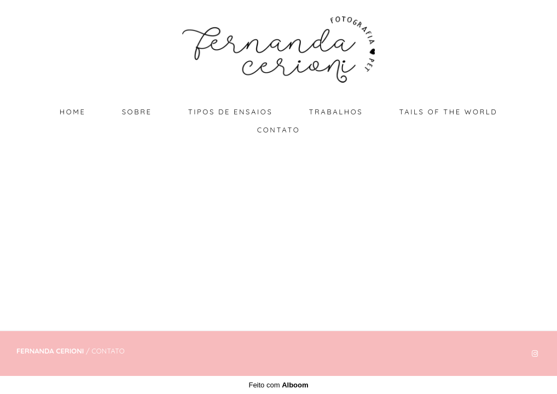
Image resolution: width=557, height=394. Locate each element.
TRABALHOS (336, 111)
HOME (73, 111)
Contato (107, 351)
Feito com (278, 385)
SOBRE (137, 111)
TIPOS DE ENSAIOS (230, 111)
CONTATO (278, 129)
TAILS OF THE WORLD (448, 111)
